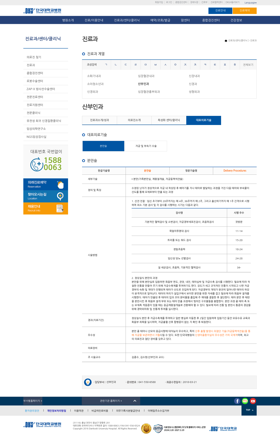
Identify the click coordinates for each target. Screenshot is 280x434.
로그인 (169, 2)
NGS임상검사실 (36, 136)
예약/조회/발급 (160, 20)
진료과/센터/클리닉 (127, 20)
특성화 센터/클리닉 (169, 120)
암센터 (186, 20)
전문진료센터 (35, 96)
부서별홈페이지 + (32, 401)
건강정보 (236, 20)
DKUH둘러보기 (232, 2)
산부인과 (143, 84)
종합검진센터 (181, 2)
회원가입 (159, 2)
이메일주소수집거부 (158, 411)
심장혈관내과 (146, 76)
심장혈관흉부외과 (149, 91)
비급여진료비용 (100, 411)
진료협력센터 (216, 2)
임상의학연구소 (36, 128)
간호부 (204, 2)
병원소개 (68, 20)
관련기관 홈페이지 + (111, 401)
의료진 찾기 (34, 57)
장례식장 (194, 2)
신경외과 (92, 91)
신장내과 (194, 76)
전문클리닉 (33, 112)
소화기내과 (94, 76)
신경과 (193, 84)
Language (251, 3)
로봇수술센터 (35, 81)
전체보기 (248, 64)
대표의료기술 (203, 120)
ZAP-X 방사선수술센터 (41, 89)
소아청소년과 (95, 84)
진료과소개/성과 (99, 120)
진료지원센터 (35, 104)
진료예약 (245, 10)
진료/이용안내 (94, 20)
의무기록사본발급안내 (128, 411)
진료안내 (220, 10)
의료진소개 (134, 120)
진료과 (31, 65)
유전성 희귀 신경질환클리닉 (44, 120)
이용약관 (79, 411)
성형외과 (194, 91)
